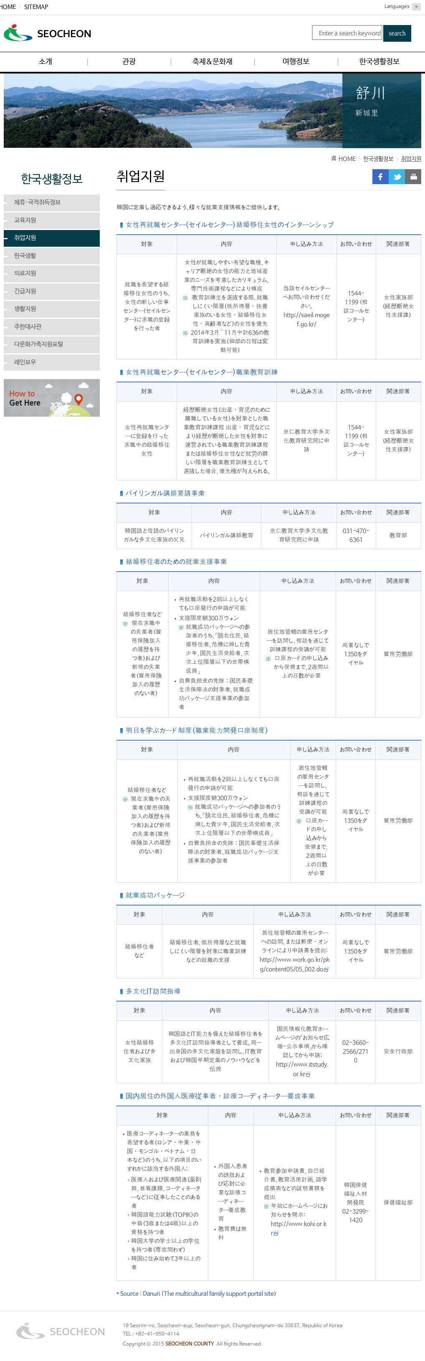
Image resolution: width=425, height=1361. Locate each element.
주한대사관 (27, 327)
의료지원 (25, 273)
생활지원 (25, 309)
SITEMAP (36, 7)
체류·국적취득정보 (37, 202)
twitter (397, 176)
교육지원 (25, 220)
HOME (347, 159)
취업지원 (25, 238)
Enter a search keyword (350, 33)
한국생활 (25, 256)
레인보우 (25, 362)
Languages (397, 7)
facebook (380, 176)
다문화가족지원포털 (38, 344)
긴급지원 (25, 291)
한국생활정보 (378, 159)
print (413, 176)
